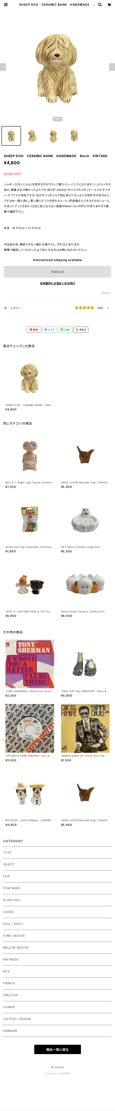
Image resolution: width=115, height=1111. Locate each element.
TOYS (7, 852)
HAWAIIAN (10, 1030)
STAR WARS (11, 888)
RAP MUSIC (11, 959)
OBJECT (9, 864)
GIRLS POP (10, 995)
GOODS (8, 912)
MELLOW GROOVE (16, 947)
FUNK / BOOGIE (14, 935)
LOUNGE (9, 1007)
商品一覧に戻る (57, 1050)
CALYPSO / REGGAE (17, 1019)
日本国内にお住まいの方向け (57, 283)
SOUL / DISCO (13, 923)
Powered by (57, 1073)
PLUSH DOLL (12, 900)
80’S (6, 971)
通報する (106, 293)
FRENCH (9, 983)
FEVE (6, 876)
